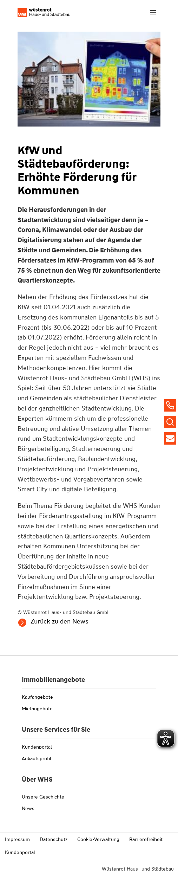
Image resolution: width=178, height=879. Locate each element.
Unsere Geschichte (43, 797)
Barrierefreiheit (146, 839)
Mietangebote (37, 708)
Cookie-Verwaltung (98, 839)
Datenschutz (53, 839)
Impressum (17, 839)
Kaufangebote (37, 697)
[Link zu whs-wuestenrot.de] (44, 12)
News (28, 808)
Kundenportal (37, 747)
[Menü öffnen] (152, 12)
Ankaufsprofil (36, 758)
